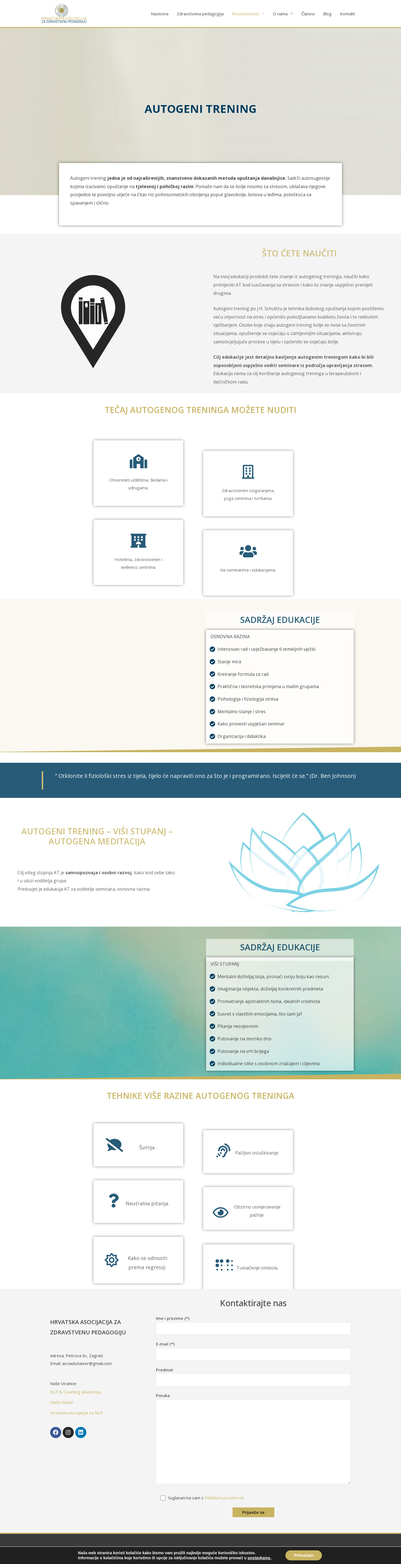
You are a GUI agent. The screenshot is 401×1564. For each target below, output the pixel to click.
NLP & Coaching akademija (75, 1392)
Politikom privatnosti (224, 1497)
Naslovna (159, 13)
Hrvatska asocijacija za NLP (76, 1412)
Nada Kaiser (62, 1402)
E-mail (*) (253, 1350)
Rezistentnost (245, 13)
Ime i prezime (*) (253, 1325)
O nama (280, 13)
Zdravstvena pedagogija (200, 13)
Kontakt (347, 13)
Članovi (308, 13)
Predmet (253, 1376)
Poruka (253, 1440)
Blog (327, 13)
